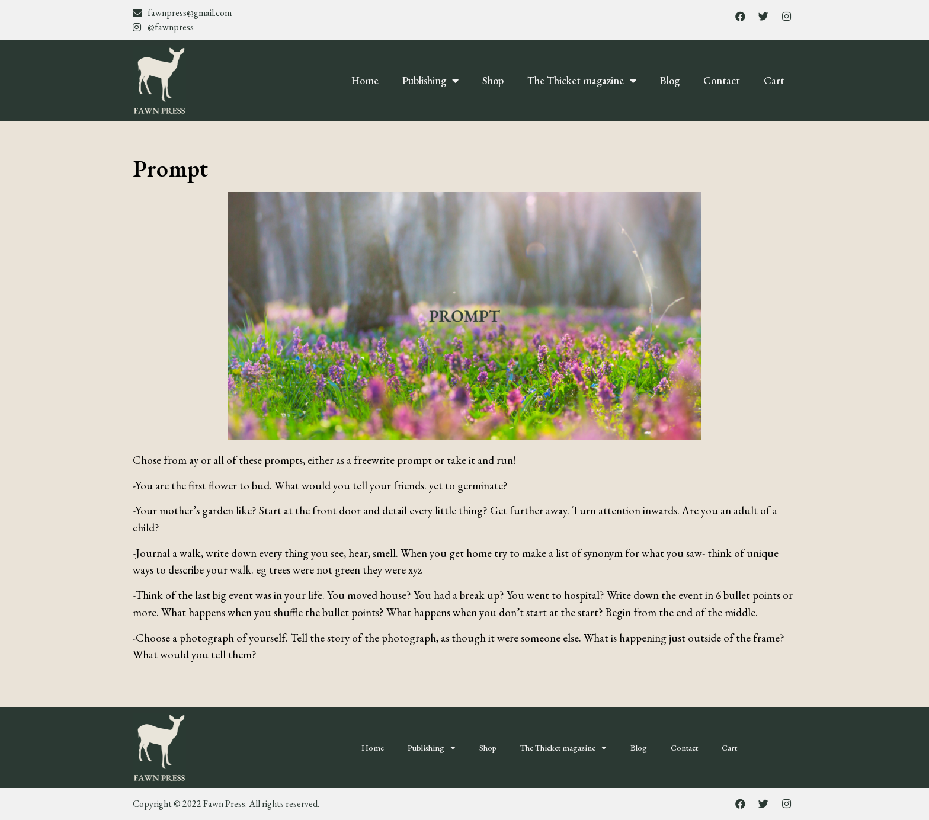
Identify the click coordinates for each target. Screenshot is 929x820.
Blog (670, 80)
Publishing (430, 80)
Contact (721, 80)
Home (365, 80)
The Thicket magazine (581, 80)
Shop (493, 80)
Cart (774, 80)
